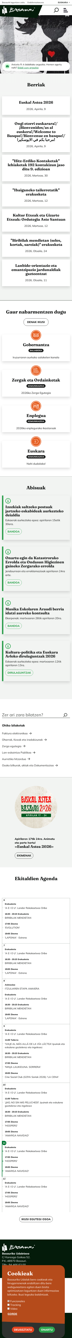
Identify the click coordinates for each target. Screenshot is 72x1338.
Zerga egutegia (11, 746)
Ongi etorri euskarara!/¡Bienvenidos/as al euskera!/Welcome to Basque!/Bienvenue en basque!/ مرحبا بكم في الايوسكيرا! (36, 131)
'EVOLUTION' (12, 927)
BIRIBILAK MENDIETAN (18, 917)
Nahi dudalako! (36, 463)
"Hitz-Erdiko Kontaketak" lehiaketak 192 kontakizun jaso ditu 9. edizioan (36, 164)
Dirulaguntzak (19, 672)
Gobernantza (36, 344)
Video (13, 1310)
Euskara (36, 451)
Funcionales (17, 1302)
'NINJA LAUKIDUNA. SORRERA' (23, 1067)
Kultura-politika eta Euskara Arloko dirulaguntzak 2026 (31, 654)
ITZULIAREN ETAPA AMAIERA (22, 988)
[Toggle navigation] (65, 10)
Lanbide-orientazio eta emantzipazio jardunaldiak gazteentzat (36, 269)
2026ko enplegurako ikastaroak (36, 428)
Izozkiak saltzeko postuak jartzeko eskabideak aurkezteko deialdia (34, 510)
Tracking (15, 1306)
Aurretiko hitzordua (14, 759)
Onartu (47, 1331)
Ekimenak (24, 855)
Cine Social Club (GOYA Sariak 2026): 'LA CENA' (32, 1077)
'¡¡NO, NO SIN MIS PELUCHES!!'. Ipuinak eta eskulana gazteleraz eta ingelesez (34, 1104)
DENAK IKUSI (36, 322)
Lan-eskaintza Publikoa (16, 752)
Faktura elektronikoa (15, 733)
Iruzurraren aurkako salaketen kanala (36, 357)
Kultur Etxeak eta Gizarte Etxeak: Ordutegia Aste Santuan (36, 217)
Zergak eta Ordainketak (36, 380)
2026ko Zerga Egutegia (36, 392)
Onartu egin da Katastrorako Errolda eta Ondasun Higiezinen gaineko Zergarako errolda (34, 562)
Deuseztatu (23, 1331)
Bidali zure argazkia (28, 67)
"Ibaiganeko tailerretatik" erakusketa (36, 192)
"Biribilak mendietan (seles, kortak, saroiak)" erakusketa (36, 242)
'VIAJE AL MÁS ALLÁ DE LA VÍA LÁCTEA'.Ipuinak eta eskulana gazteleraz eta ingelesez (35, 1045)
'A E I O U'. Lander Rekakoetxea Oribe (26, 908)
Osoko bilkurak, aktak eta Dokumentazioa (28, 765)
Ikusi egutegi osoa (36, 1219)
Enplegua (36, 415)
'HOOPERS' (11, 1125)
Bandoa (14, 531)
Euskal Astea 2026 (36, 102)
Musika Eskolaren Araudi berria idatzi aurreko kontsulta (34, 611)
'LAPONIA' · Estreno (16, 937)
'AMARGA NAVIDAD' (17, 1135)
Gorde (12, 1315)
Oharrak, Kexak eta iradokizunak (22, 739)
